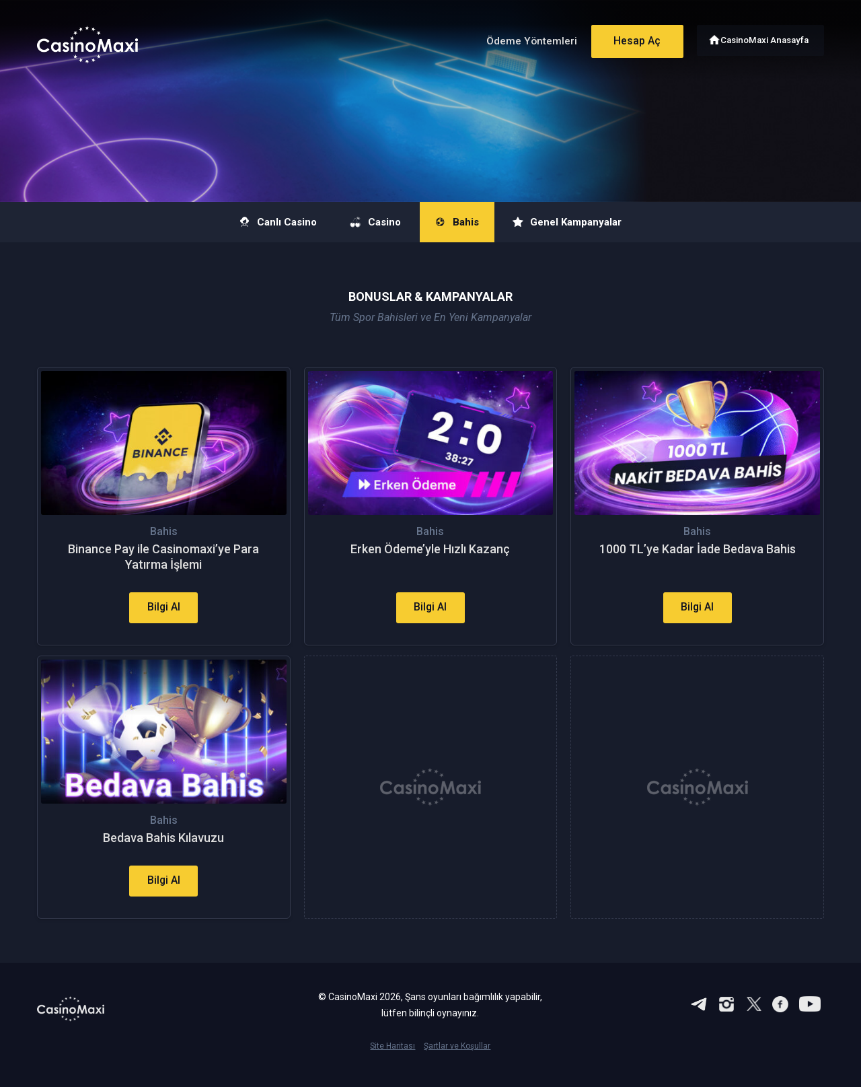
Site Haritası (392, 1065)
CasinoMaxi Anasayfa (766, 39)
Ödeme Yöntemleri (523, 39)
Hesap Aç (631, 38)
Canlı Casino (258, 222)
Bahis (461, 222)
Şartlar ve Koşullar (457, 1065)
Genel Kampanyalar (585, 222)
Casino (368, 222)
